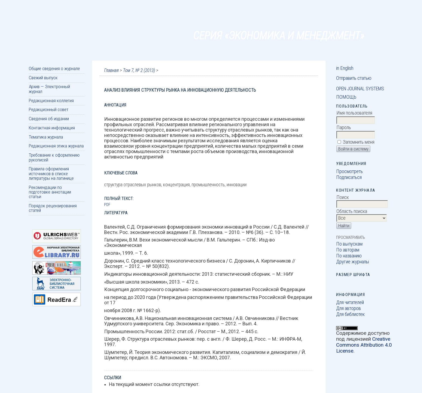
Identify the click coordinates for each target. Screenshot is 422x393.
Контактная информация (52, 127)
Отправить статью (353, 78)
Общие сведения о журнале (54, 68)
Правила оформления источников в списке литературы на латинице (51, 173)
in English (344, 68)
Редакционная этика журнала (56, 146)
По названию (349, 256)
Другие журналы (352, 262)
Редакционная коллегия (51, 100)
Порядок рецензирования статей (53, 208)
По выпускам (349, 244)
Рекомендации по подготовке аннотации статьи (50, 192)
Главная (111, 70)
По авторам (347, 250)
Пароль (343, 127)
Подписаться (349, 177)
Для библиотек (350, 314)
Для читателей (350, 302)
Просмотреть (349, 171)
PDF (107, 204)
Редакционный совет (48, 109)
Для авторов (348, 308)
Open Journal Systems (360, 88)
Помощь (346, 97)
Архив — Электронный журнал (49, 89)
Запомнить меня (358, 142)
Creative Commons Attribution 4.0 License (364, 345)
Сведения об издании (49, 118)
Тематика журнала (46, 137)
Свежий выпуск (43, 77)
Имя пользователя (354, 113)
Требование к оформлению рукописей (54, 157)
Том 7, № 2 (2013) (139, 70)
